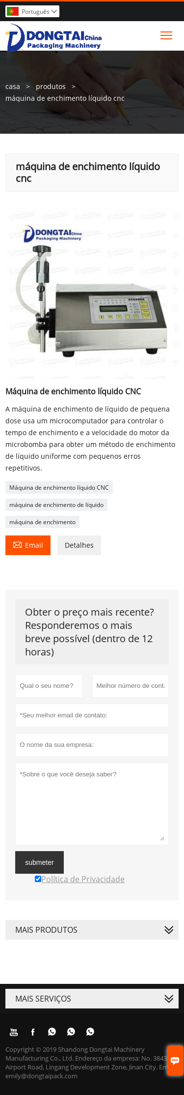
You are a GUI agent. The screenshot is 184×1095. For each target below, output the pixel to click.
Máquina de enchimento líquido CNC (59, 487)
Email (28, 544)
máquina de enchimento (42, 522)
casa (12, 86)
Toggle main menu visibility (167, 33)
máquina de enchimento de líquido (56, 505)
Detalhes (79, 545)
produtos (51, 86)
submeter (39, 862)
